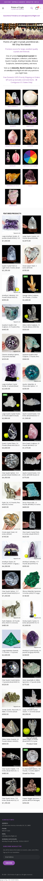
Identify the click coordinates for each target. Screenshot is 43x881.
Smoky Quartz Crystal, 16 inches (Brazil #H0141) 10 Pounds (31, 622)
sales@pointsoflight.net (9, 836)
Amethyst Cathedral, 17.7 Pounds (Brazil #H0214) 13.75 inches (31, 563)
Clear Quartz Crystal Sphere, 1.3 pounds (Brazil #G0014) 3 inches (11, 681)
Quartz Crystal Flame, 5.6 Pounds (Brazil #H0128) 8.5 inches (10, 444)
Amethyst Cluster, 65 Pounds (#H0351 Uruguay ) (10, 563)
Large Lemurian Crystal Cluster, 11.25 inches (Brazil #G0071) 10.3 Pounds (31, 711)
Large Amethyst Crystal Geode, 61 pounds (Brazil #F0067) (10, 385)
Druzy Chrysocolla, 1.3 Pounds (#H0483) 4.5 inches (31, 503)
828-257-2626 (6, 831)
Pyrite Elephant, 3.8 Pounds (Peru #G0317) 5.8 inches (11, 622)
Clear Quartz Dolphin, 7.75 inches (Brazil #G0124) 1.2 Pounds (10, 770)
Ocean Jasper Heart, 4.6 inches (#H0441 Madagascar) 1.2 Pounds (10, 533)
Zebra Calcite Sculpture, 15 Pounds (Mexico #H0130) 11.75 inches (31, 326)
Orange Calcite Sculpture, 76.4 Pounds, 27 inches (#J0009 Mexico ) (31, 296)
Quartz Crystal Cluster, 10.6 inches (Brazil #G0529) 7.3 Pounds (31, 415)
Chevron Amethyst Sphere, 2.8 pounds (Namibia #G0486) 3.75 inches (10, 356)
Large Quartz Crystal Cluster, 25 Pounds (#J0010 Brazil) (11, 415)
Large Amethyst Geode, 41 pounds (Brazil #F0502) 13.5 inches (11, 237)
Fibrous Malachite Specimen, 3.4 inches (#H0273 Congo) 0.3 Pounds (32, 592)
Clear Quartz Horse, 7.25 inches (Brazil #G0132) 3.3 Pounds (10, 799)
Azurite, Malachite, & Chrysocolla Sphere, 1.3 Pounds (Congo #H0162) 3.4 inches (32, 385)
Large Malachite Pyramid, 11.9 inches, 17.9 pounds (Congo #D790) (10, 652)
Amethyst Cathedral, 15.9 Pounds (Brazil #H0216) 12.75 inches (10, 296)
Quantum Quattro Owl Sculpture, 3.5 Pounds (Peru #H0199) (11, 326)
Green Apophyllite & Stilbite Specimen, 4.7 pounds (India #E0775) (31, 681)
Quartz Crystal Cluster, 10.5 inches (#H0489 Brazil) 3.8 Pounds (31, 474)
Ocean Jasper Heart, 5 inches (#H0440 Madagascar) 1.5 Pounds (31, 267)
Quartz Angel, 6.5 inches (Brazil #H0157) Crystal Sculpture (30, 740)
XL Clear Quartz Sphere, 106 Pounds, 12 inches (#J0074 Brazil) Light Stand (32, 770)
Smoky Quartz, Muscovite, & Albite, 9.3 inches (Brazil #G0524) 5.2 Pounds (11, 711)
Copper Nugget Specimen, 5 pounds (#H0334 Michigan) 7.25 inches (32, 799)
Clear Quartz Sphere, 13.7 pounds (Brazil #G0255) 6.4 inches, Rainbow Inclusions (10, 592)
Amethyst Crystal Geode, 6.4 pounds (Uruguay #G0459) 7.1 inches (32, 652)
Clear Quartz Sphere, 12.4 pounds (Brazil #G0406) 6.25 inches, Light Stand (11, 474)
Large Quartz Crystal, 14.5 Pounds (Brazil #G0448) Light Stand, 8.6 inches (31, 237)
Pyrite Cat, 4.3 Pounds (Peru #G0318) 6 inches (11, 503)
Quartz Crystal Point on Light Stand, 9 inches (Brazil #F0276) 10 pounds (11, 267)
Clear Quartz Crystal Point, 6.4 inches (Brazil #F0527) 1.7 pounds (31, 533)
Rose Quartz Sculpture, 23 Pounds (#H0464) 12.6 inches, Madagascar (31, 444)
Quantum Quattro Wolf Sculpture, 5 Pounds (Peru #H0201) (31, 356)
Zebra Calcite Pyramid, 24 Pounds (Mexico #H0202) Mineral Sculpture (10, 740)
